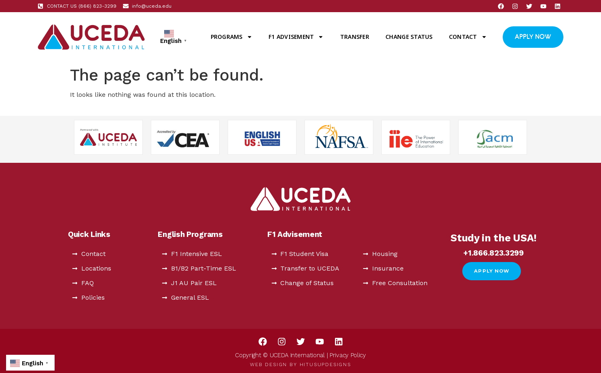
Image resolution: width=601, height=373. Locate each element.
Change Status (408, 36)
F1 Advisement (296, 37)
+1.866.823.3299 (493, 253)
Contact (468, 37)
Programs (231, 37)
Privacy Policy (348, 355)
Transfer (354, 36)
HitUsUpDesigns (325, 364)
